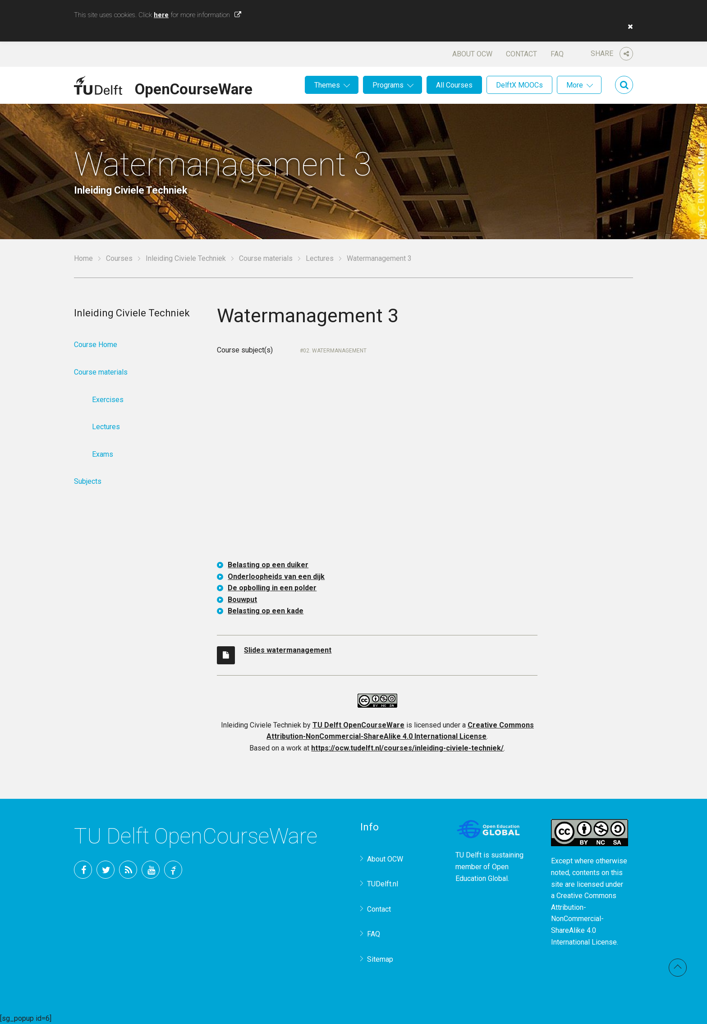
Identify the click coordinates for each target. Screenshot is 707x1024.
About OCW (472, 54)
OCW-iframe (377, 464)
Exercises (108, 399)
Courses (119, 258)
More (574, 85)
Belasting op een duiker (268, 565)
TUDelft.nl (382, 884)
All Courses (454, 85)
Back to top (678, 968)
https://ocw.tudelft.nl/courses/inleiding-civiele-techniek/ (407, 748)
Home (83, 258)
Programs (388, 85)
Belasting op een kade (265, 611)
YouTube (151, 870)
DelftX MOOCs (519, 85)
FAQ (557, 54)
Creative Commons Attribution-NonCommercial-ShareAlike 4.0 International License (584, 918)
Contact (521, 54)
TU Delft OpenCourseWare (358, 725)
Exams (102, 454)
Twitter (105, 870)
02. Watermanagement (335, 351)
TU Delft (173, 870)
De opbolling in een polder (272, 588)
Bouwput (242, 599)
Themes (327, 85)
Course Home (95, 344)
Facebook (83, 870)
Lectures (320, 258)
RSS (128, 870)
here (161, 15)
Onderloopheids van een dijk (276, 576)
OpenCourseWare (193, 87)
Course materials (266, 258)
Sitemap (380, 959)
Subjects (87, 481)
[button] (628, 26)
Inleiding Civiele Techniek (186, 258)
